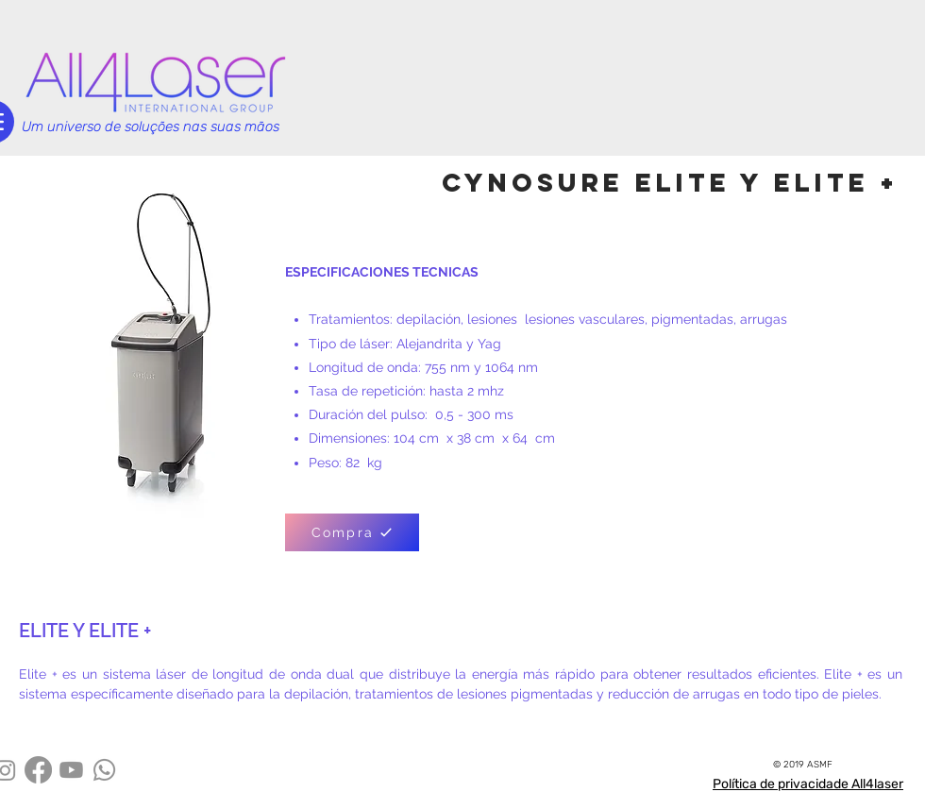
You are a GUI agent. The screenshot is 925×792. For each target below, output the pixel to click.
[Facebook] (38, 770)
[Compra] (352, 532)
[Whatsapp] (104, 770)
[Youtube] (71, 770)
